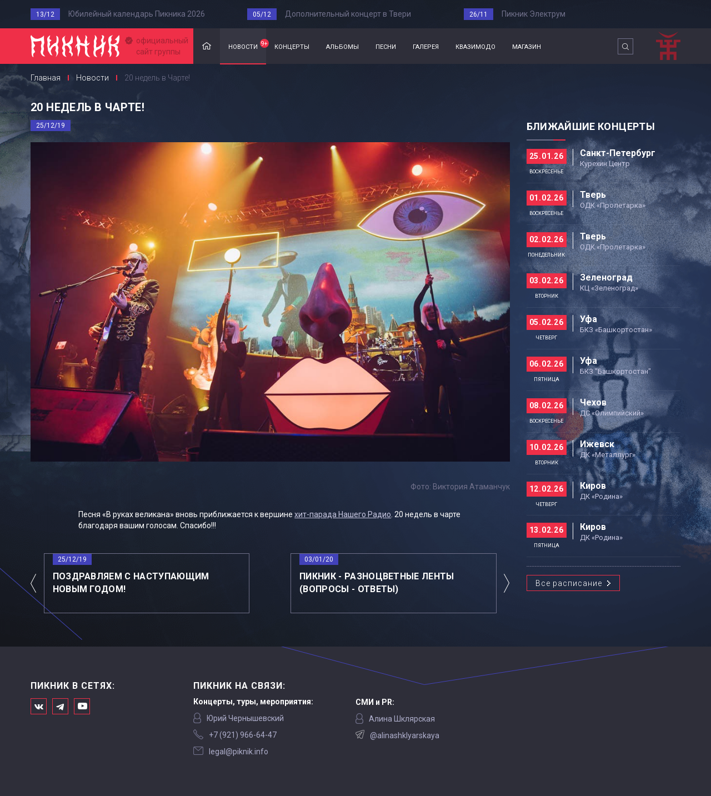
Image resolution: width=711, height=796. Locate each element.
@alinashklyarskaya (404, 735)
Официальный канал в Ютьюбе (82, 706)
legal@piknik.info (238, 751)
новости (247, 45)
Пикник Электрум (533, 13)
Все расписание (568, 583)
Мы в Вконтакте (39, 706)
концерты (291, 46)
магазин (526, 46)
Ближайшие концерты (591, 126)
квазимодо (475, 46)
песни (385, 46)
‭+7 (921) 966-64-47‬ (243, 734)
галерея (426, 46)
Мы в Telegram (60, 706)
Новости (92, 77)
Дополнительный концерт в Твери (348, 13)
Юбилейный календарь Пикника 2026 (136, 13)
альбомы (342, 46)
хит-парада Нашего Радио (342, 514)
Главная (206, 46)
